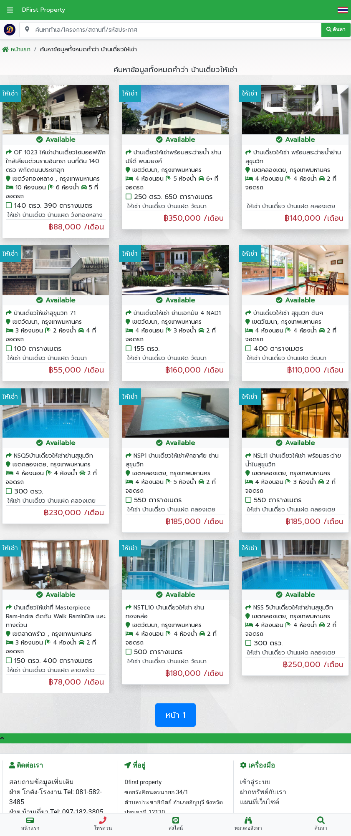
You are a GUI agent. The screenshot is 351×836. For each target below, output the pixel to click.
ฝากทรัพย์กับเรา (263, 792)
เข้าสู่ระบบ (255, 782)
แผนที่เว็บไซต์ (259, 802)
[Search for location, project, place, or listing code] (170, 30)
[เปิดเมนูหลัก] (10, 10)
